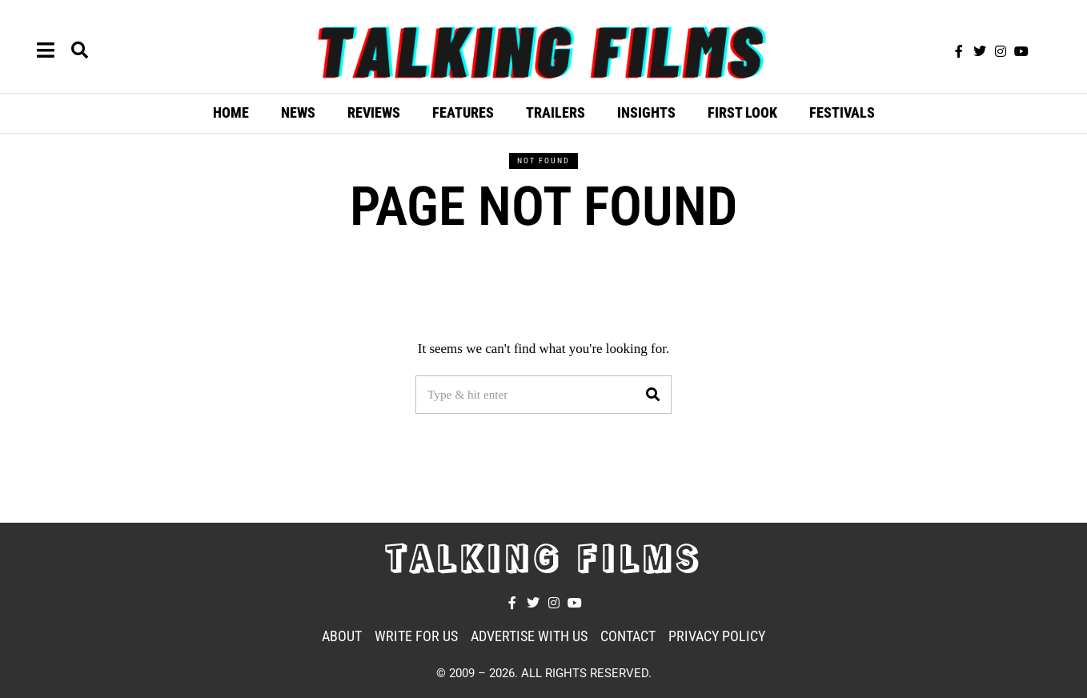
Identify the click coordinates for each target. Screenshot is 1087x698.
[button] (652, 394)
